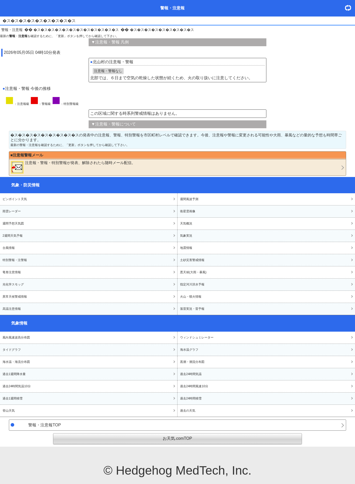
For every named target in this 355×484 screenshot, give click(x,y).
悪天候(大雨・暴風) (193, 272)
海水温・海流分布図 (16, 362)
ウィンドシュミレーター (197, 337)
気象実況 (186, 235)
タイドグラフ (12, 349)
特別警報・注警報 (15, 260)
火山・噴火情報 (190, 296)
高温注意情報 (12, 309)
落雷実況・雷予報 (192, 309)
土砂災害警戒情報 (192, 260)
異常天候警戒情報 (15, 296)
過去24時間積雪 (191, 398)
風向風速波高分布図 (16, 337)
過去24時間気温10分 (17, 386)
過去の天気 (187, 410)
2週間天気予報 (13, 235)
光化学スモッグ (13, 284)
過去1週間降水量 (14, 374)
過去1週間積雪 (13, 398)
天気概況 (186, 223)
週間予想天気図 (13, 223)
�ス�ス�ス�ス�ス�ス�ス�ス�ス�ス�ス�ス (76, 30)
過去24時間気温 (191, 374)
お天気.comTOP (177, 438)
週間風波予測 (189, 199)
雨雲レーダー (12, 211)
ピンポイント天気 (15, 199)
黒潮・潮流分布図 (192, 362)
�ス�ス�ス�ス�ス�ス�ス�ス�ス (162, 30)
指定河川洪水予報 (192, 284)
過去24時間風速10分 (194, 386)
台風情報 (9, 248)
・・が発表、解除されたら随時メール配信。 (73, 167)
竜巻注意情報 (12, 272)
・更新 (350, 8)
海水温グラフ (189, 349)
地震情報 (186, 248)
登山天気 (9, 410)
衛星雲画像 (187, 211)
